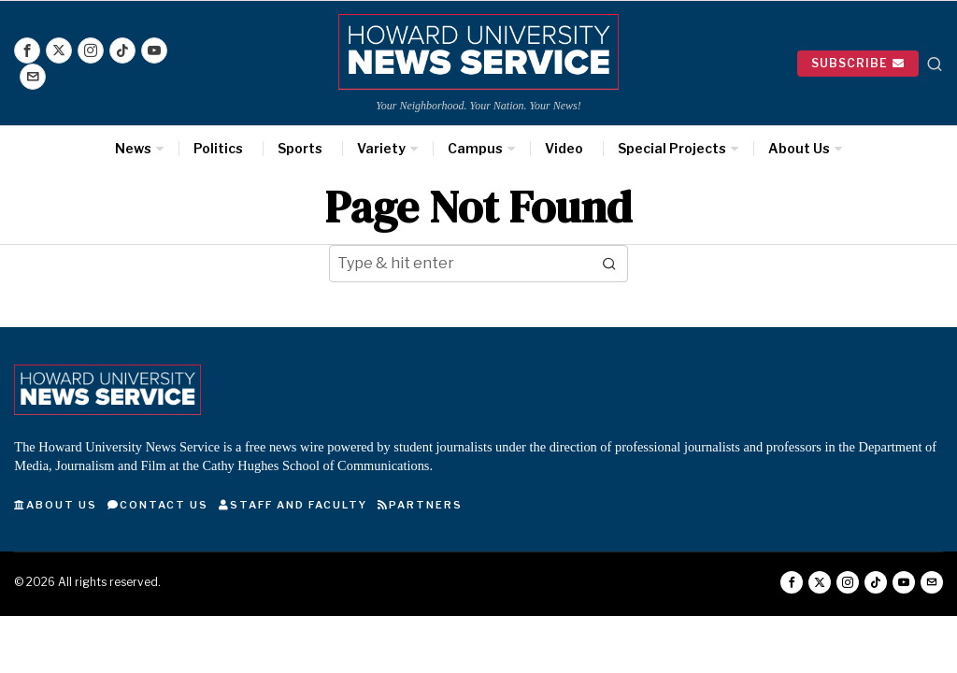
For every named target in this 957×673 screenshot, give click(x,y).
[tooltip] (27, 50)
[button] (609, 263)
